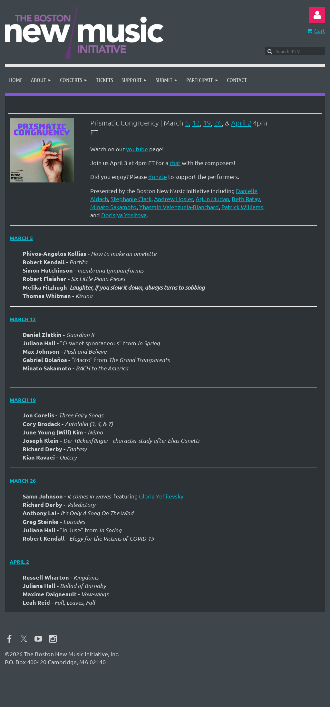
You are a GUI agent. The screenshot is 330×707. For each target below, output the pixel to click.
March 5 (21, 238)
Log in (317, 15)
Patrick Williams (242, 206)
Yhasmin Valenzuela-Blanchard (179, 206)
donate (157, 176)
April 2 (241, 122)
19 (207, 122)
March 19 (23, 399)
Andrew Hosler (173, 198)
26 (218, 122)
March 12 (23, 319)
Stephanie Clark (131, 198)
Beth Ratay (246, 198)
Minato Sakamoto (113, 206)
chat (175, 162)
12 (196, 122)
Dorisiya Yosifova (124, 214)
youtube (137, 148)
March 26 (23, 480)
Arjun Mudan (212, 198)
